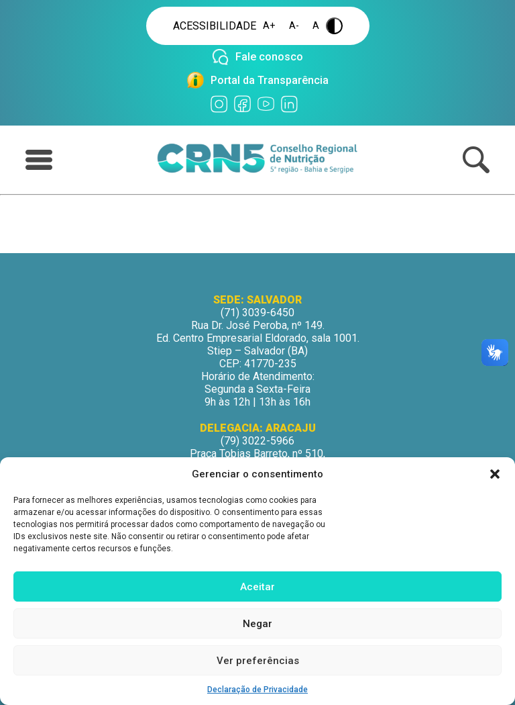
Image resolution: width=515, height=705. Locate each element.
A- (294, 26)
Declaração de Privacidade (257, 689)
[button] (495, 474)
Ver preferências (258, 661)
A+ (269, 26)
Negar (257, 624)
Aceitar (257, 587)
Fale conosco (269, 56)
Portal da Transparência (270, 80)
